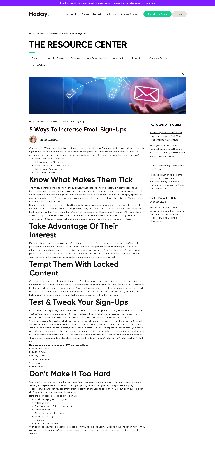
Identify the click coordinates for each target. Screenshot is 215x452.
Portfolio (97, 14)
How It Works (70, 14)
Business (36, 58)
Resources (42, 33)
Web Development (96, 58)
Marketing (137, 58)
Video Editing (39, 65)
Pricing (85, 14)
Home (32, 33)
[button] (183, 74)
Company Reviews (158, 58)
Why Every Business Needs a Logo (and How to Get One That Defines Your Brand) (166, 136)
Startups (75, 58)
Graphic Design (56, 58)
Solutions (111, 14)
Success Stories (129, 14)
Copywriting (119, 58)
